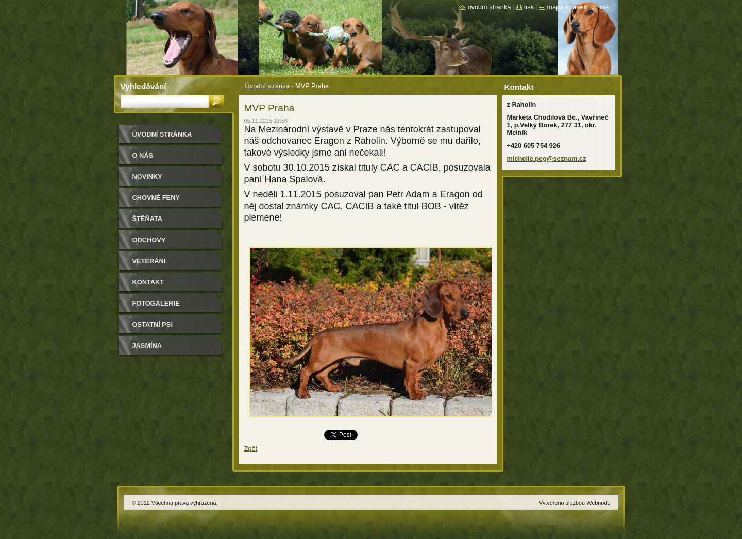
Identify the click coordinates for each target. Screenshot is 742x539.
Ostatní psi (152, 324)
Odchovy (149, 240)
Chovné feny (156, 197)
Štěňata (147, 219)
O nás (143, 155)
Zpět (251, 448)
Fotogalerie (156, 303)
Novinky (147, 176)
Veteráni (149, 261)
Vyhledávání (143, 86)
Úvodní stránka (267, 86)
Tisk (529, 7)
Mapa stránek (567, 7)
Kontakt (148, 282)
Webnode (598, 503)
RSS (604, 7)
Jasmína (147, 345)
